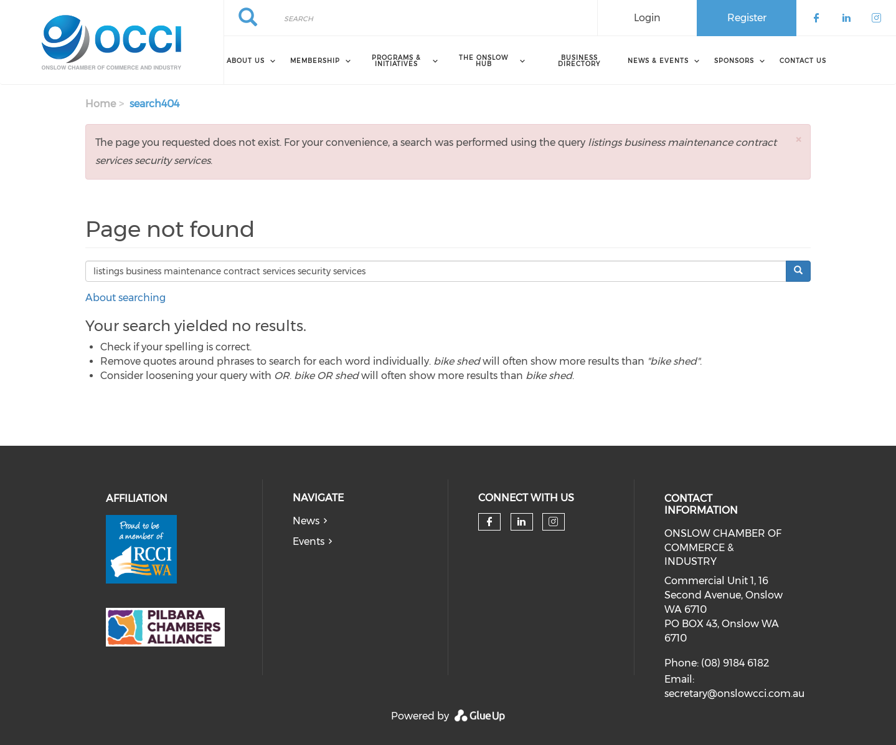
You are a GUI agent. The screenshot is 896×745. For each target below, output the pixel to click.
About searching (125, 298)
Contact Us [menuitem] (803, 61)
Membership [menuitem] (315, 61)
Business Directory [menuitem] (579, 61)
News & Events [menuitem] (658, 61)
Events (308, 541)
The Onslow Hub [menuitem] (483, 61)
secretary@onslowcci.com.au (734, 693)
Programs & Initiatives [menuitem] (396, 61)
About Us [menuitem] (246, 61)
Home (100, 104)
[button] (798, 139)
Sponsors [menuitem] (734, 61)
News (306, 521)
